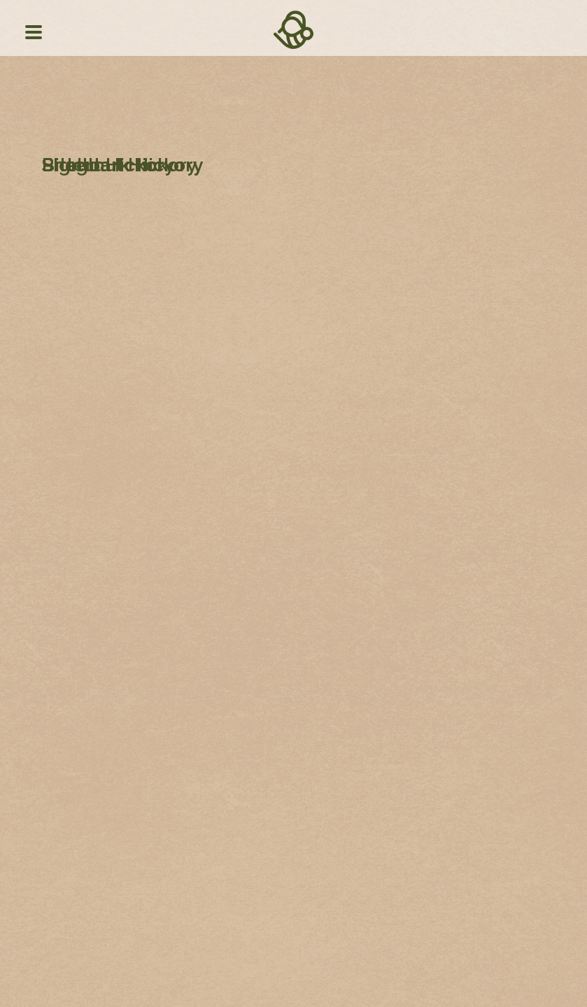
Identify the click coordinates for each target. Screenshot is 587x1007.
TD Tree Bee (293, 46)
